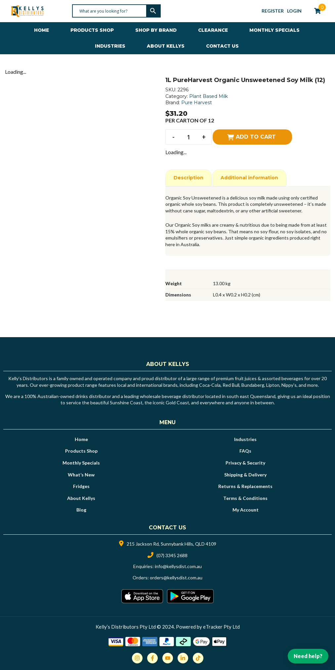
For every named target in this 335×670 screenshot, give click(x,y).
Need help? (308, 656)
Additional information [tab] (249, 178)
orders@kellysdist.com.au (176, 577)
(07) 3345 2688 (172, 555)
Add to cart (256, 137)
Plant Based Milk (208, 96)
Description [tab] (188, 178)
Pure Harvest (196, 103)
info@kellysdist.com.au (178, 566)
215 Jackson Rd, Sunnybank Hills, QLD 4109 (171, 544)
